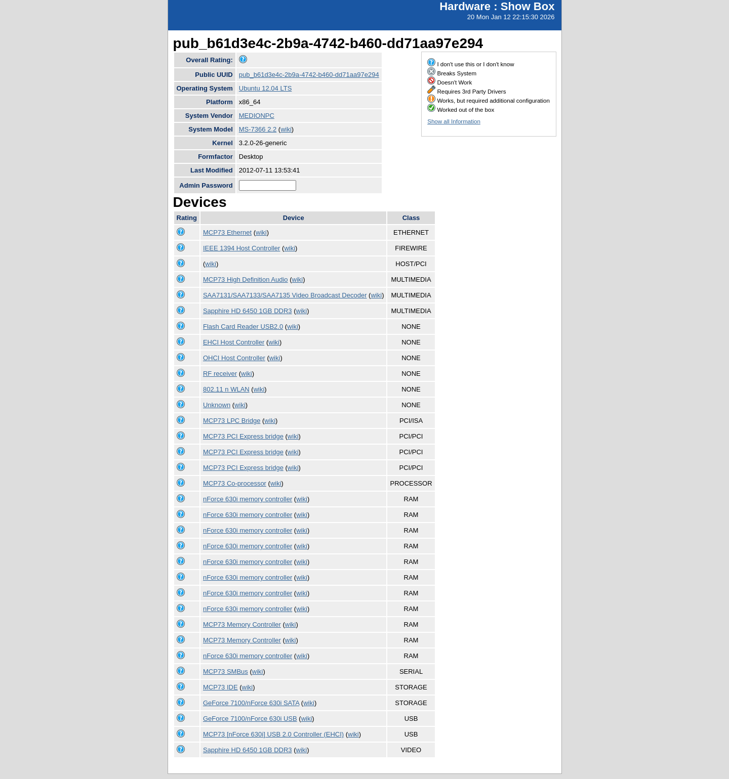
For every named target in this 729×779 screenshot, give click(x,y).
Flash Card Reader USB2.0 (243, 326)
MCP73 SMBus (225, 671)
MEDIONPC (256, 115)
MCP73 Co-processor (234, 483)
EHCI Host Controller (233, 342)
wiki (286, 129)
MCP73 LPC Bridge (231, 420)
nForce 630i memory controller (247, 499)
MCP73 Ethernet (227, 232)
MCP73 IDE (220, 687)
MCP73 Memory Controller (242, 624)
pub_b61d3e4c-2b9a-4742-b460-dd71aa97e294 (309, 74)
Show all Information (453, 121)
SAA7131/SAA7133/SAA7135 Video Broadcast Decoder (285, 295)
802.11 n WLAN (226, 389)
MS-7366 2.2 (257, 129)
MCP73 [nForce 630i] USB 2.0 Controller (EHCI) (273, 734)
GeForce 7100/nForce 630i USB (250, 718)
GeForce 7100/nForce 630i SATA (251, 703)
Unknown (216, 405)
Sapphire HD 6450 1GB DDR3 (247, 311)
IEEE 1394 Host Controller (241, 248)
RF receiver (220, 373)
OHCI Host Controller (234, 358)
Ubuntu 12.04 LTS (265, 88)
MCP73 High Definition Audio (245, 279)
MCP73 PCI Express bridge (243, 436)
